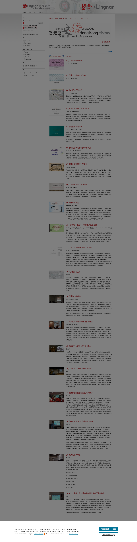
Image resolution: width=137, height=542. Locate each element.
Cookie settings (39, 534)
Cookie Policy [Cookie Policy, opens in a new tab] (73, 534)
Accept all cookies (108, 529)
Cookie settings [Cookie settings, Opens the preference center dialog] (108, 535)
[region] (68, 531)
